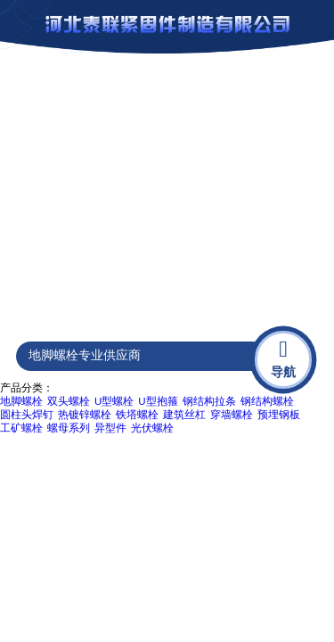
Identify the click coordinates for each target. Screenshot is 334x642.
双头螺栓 (68, 401)
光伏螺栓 (152, 428)
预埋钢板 (278, 414)
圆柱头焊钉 (26, 414)
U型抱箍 (157, 401)
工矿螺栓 (21, 428)
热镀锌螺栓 (84, 414)
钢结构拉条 (209, 401)
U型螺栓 (114, 401)
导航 (283, 357)
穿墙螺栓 (231, 414)
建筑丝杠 (184, 414)
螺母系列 (68, 428)
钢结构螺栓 (267, 401)
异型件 (110, 428)
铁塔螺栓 (137, 414)
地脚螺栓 (21, 401)
